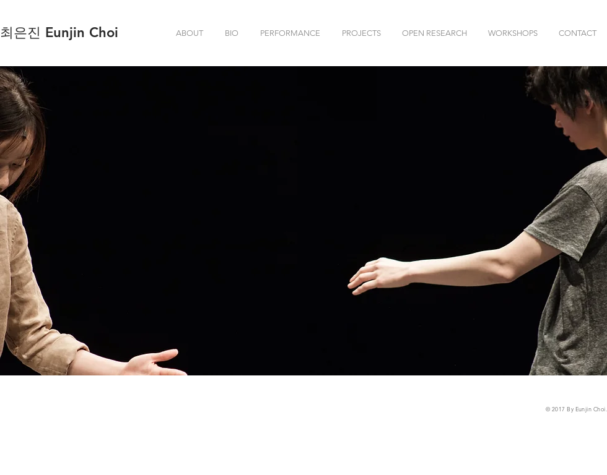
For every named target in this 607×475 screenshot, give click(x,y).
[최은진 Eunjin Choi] (59, 33)
